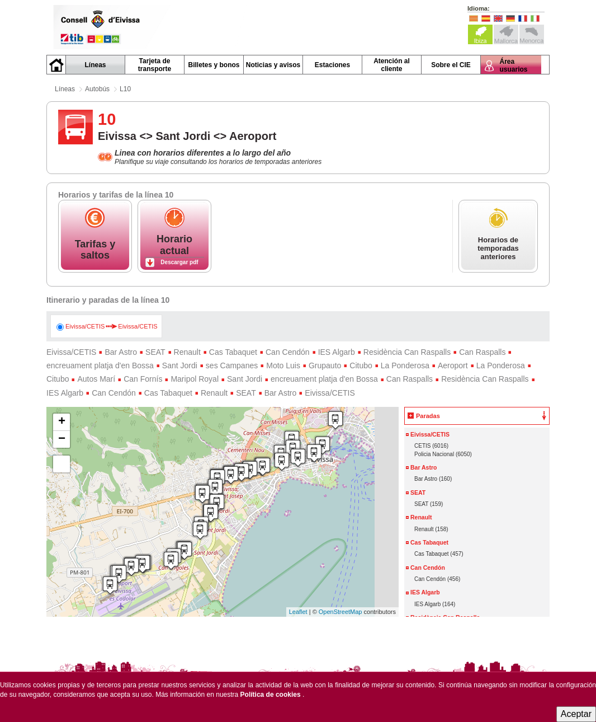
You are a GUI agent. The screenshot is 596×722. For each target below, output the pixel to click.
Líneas (65, 89)
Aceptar (576, 714)
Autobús (97, 89)
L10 (125, 89)
